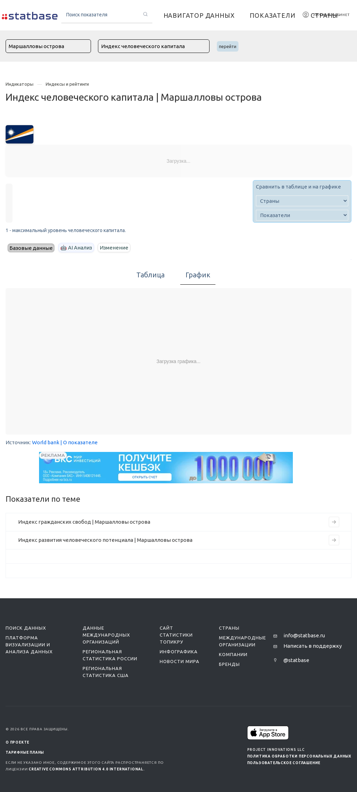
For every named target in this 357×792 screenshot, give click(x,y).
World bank (45, 442)
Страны (229, 627)
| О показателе (79, 442)
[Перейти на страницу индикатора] (334, 522)
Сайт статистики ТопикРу (176, 634)
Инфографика (179, 651)
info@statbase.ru (304, 635)
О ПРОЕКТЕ (17, 742)
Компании (233, 654)
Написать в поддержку (312, 646)
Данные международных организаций (106, 634)
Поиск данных (26, 627)
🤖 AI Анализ (76, 248)
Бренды (229, 664)
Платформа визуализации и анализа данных (29, 644)
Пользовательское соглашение (284, 763)
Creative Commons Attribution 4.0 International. (87, 769)
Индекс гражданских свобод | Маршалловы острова (84, 522)
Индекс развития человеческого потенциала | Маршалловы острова (105, 540)
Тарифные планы (25, 752)
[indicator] (302, 215)
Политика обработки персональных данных (299, 756)
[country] (302, 200)
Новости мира (179, 661)
